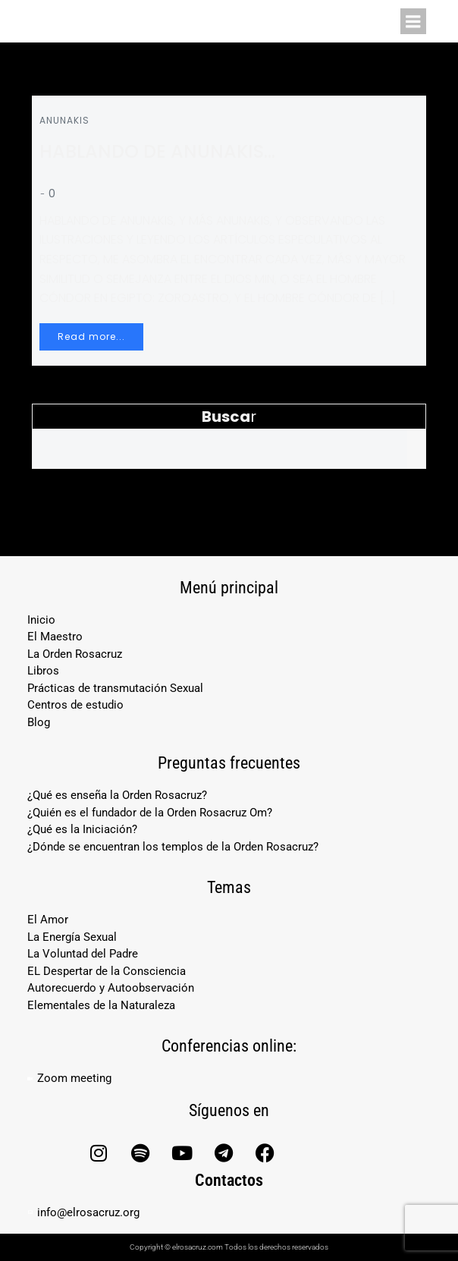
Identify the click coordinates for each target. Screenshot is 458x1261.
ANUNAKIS (64, 120)
